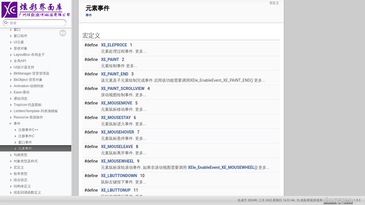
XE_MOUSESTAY (116, 117)
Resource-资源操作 (28, 117)
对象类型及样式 (26, 161)
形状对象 (20, 48)
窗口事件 (25, 142)
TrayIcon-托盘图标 (28, 105)
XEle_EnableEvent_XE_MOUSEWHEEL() (222, 167)
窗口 (17, 30)
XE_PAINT (110, 59)
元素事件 (25, 149)
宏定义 (19, 167)
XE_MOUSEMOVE (116, 103)
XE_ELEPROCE (114, 45)
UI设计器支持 (24, 67)
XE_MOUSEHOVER (117, 132)
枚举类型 (20, 174)
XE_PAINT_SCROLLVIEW (123, 88)
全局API (20, 61)
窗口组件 (20, 36)
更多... (140, 51)
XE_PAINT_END (114, 74)
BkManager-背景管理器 (31, 73)
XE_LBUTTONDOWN (119, 175)
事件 (17, 124)
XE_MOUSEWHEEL (117, 161)
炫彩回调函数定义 (27, 192)
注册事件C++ (28, 130)
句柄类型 (20, 155)
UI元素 (19, 42)
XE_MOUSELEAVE (117, 146)
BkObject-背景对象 (28, 80)
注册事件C (26, 136)
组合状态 (20, 180)
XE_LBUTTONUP (116, 190)
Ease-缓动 (21, 92)
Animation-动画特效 (29, 86)
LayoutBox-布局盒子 (29, 55)
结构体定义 (22, 186)
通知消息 (20, 99)
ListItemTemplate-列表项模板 (36, 111)
